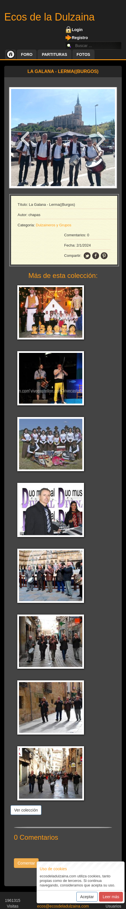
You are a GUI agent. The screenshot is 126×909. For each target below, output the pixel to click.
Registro (80, 37)
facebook (95, 255)
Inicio (10, 54)
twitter (87, 255)
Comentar (26, 863)
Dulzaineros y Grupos (53, 225)
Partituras (54, 54)
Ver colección (26, 810)
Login (77, 29)
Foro (26, 54)
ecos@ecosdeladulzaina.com (63, 906)
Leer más (111, 896)
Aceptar (87, 896)
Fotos (83, 54)
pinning (104, 255)
